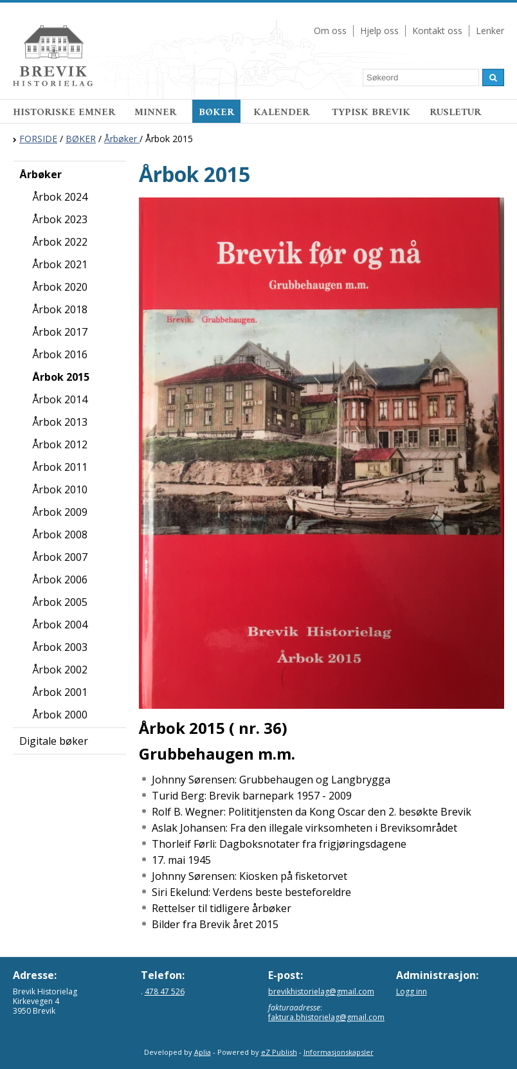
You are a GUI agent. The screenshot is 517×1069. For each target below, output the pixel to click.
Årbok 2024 (59, 197)
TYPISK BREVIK (371, 113)
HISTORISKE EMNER (64, 113)
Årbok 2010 (59, 489)
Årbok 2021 (59, 264)
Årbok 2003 (59, 647)
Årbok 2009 (59, 512)
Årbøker (122, 138)
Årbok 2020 (59, 287)
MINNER (156, 113)
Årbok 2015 (60, 377)
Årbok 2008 (59, 534)
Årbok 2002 (59, 669)
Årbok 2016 (59, 354)
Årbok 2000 (59, 715)
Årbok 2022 (59, 242)
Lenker (490, 30)
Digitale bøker (53, 741)
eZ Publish (279, 1052)
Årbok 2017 (59, 332)
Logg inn (411, 991)
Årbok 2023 (59, 219)
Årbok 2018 (59, 309)
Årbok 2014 (59, 399)
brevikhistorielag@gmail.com (321, 991)
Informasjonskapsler (339, 1052)
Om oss (330, 30)
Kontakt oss (437, 30)
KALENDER (283, 113)
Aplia (202, 1052)
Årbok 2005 (59, 602)
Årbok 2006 (59, 579)
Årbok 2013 (59, 422)
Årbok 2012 (59, 444)
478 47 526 (165, 991)
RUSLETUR (455, 113)
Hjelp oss (379, 30)
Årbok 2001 (59, 692)
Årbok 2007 (59, 557)
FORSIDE (38, 138)
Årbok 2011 (59, 467)
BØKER (216, 113)
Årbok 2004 (59, 624)
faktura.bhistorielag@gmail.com (326, 1017)
